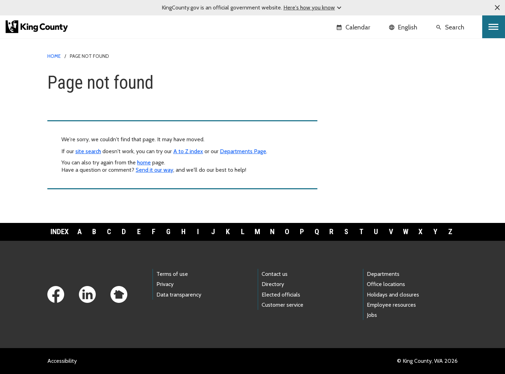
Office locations (386, 284)
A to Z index (188, 151)
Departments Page (243, 151)
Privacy (165, 284)
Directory (273, 284)
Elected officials (281, 294)
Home (54, 56)
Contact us (275, 274)
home (144, 162)
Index (59, 231)
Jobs (372, 315)
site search (88, 151)
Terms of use (172, 274)
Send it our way (154, 169)
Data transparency (178, 294)
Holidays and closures (393, 294)
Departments (383, 274)
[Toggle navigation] (493, 26)
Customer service (282, 304)
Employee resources (391, 304)
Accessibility (62, 361)
